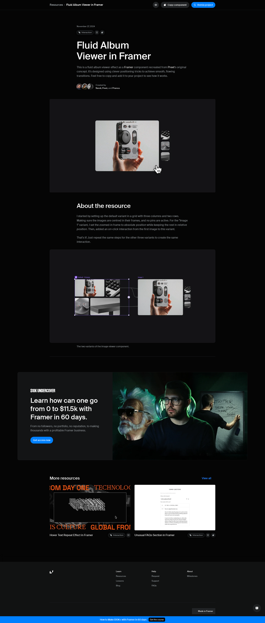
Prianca (116, 88)
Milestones (192, 576)
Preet (171, 67)
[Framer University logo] (52, 572)
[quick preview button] (156, 5)
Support (155, 581)
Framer (128, 67)
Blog (118, 585)
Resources (56, 5)
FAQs (154, 585)
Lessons (120, 581)
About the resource (104, 206)
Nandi (98, 88)
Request (155, 576)
